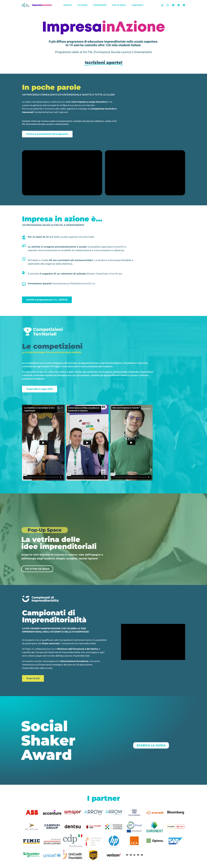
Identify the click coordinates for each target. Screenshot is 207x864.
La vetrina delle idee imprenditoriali (59, 543)
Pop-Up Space (119, 5)
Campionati (137, 5)
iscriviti (68, 5)
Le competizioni (52, 346)
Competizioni (99, 5)
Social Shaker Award (48, 740)
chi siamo (82, 5)
